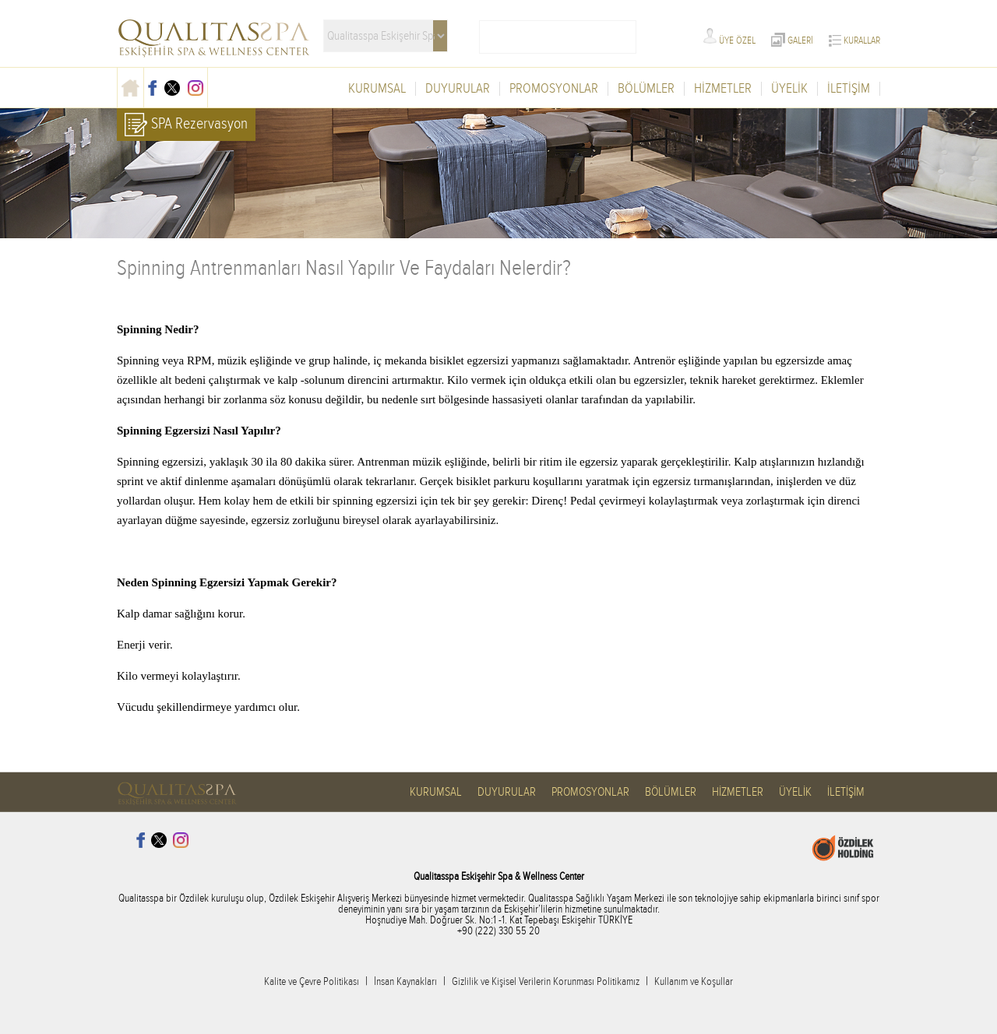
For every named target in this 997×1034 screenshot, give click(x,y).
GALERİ (792, 40)
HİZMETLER (723, 89)
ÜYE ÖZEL (729, 40)
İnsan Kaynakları (405, 982)
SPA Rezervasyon (186, 124)
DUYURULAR (457, 89)
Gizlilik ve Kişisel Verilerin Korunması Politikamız (545, 982)
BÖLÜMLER (646, 89)
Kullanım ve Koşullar (693, 982)
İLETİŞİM (848, 89)
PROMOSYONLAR (553, 89)
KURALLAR (854, 40)
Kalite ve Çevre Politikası (311, 982)
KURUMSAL (377, 89)
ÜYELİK (789, 89)
